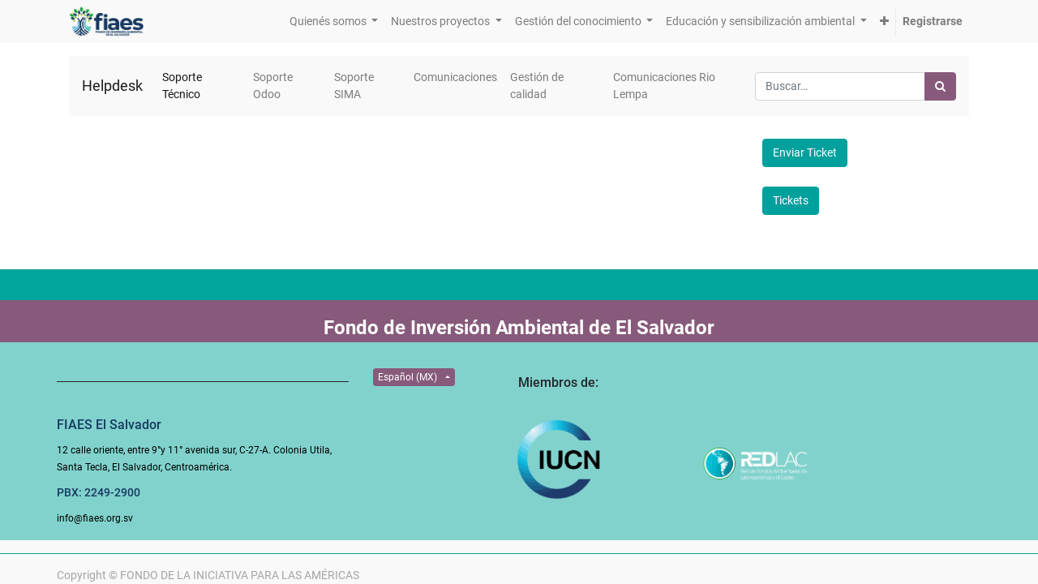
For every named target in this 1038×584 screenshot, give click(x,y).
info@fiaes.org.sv (95, 518)
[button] (884, 21)
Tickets (791, 200)
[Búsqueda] (940, 86)
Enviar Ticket (805, 152)
